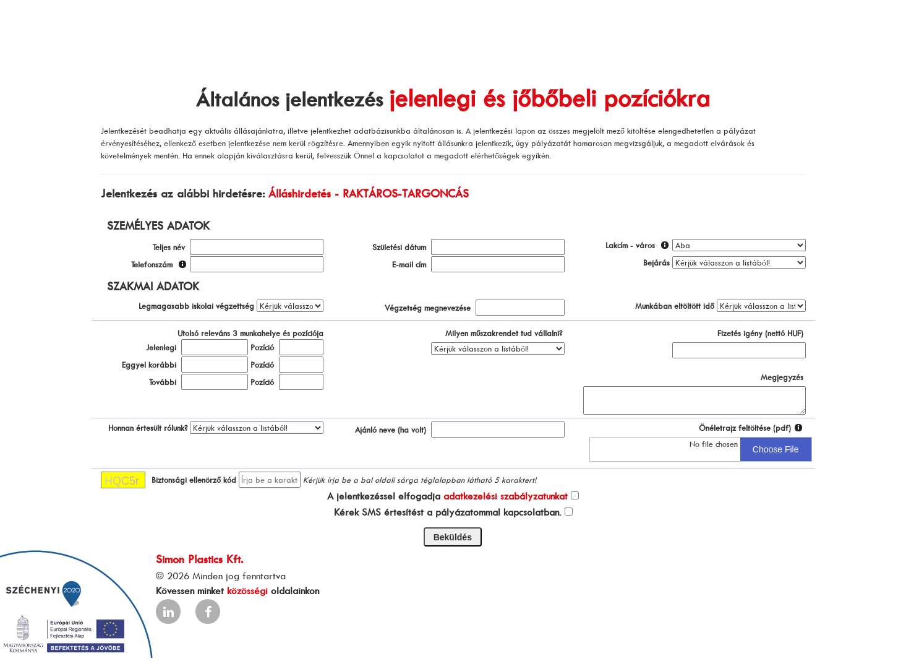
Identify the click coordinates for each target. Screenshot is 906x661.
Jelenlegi (161, 347)
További (162, 382)
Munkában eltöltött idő (674, 306)
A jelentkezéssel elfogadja (447, 496)
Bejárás (656, 262)
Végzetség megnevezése (428, 308)
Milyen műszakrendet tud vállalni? (503, 333)
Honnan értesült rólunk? (147, 428)
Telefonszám (152, 264)
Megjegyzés (782, 377)
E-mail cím (409, 264)
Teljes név (169, 247)
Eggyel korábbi (149, 364)
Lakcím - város (630, 245)
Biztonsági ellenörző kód (194, 480)
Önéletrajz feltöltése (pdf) (745, 428)
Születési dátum (399, 247)
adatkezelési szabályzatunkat (505, 496)
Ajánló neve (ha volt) (390, 429)
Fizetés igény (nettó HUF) (760, 333)
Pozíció (262, 347)
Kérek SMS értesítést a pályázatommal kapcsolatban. (448, 512)
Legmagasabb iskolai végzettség (196, 306)
